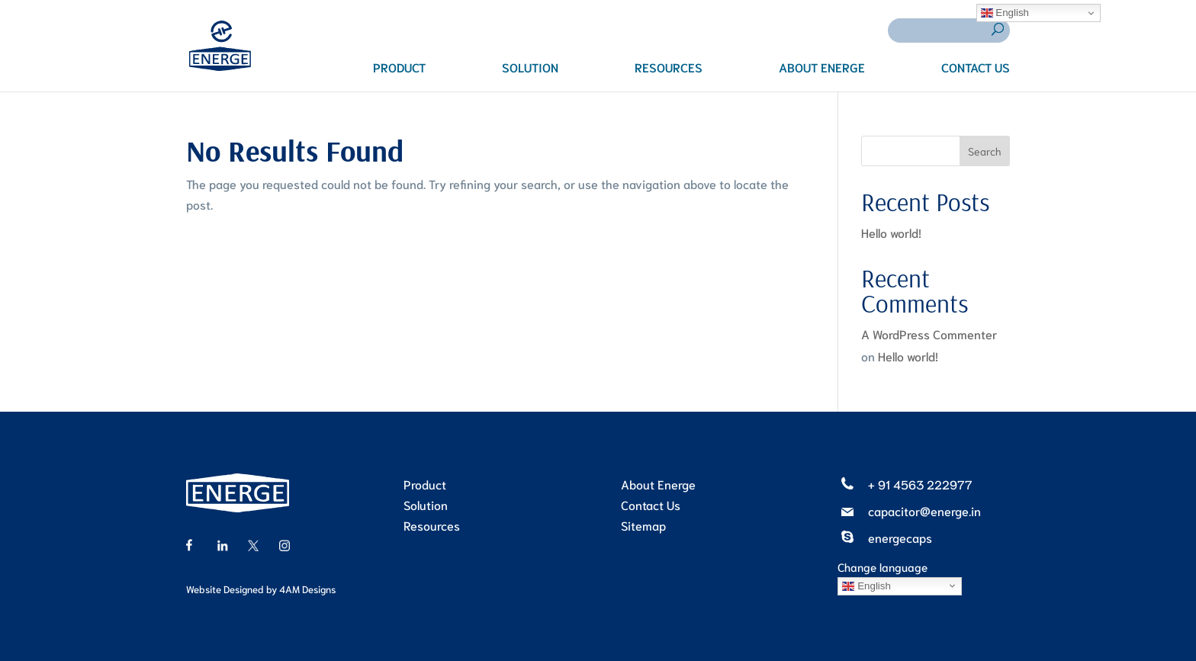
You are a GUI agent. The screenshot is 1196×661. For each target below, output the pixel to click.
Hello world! (891, 232)
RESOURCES (668, 68)
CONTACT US (975, 68)
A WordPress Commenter (929, 334)
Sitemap (643, 525)
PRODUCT (399, 68)
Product (424, 484)
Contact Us (650, 504)
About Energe (658, 484)
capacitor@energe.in (924, 510)
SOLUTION (530, 68)
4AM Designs (307, 588)
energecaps (900, 537)
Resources (431, 525)
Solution (425, 504)
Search (984, 151)
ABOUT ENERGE (822, 68)
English (866, 585)
